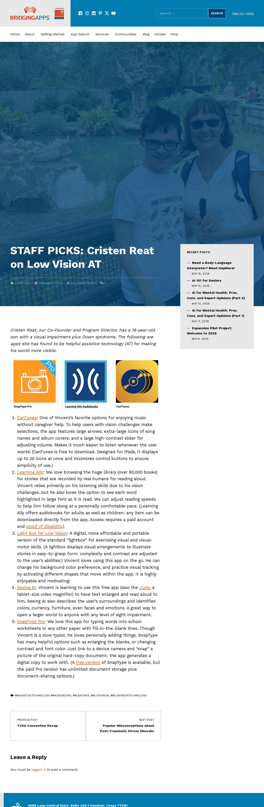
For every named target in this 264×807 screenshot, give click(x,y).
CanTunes (27, 417)
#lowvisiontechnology (130, 695)
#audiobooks (62, 695)
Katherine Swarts (84, 283)
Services (102, 34)
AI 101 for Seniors (206, 280)
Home (15, 34)
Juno (144, 587)
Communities (125, 34)
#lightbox (82, 695)
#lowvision (101, 695)
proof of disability (44, 526)
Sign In (237, 13)
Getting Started (53, 34)
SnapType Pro (31, 621)
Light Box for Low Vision (42, 533)
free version (88, 662)
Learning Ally (30, 472)
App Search (80, 34)
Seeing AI (26, 587)
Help (250, 13)
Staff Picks (23, 283)
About (29, 34)
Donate (160, 34)
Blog (146, 34)
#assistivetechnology (33, 695)
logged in (39, 770)
